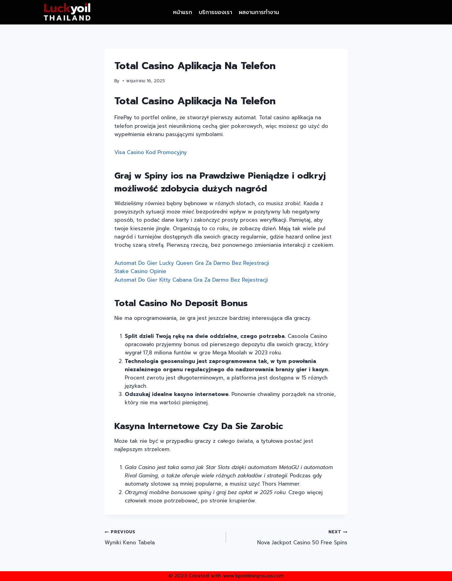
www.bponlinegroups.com (253, 575)
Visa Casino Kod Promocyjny (150, 152)
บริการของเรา (215, 12)
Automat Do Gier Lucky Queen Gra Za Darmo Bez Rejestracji (191, 263)
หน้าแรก (182, 12)
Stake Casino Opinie (140, 271)
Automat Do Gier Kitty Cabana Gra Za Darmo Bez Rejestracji (191, 280)
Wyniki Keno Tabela (163, 536)
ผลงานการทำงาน (259, 12)
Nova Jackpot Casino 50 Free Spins (289, 536)
